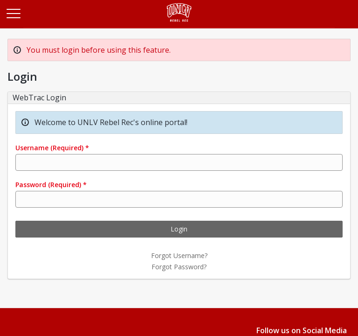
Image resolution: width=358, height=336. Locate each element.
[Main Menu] (13, 13)
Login (179, 228)
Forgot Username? (179, 255)
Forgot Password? (179, 266)
